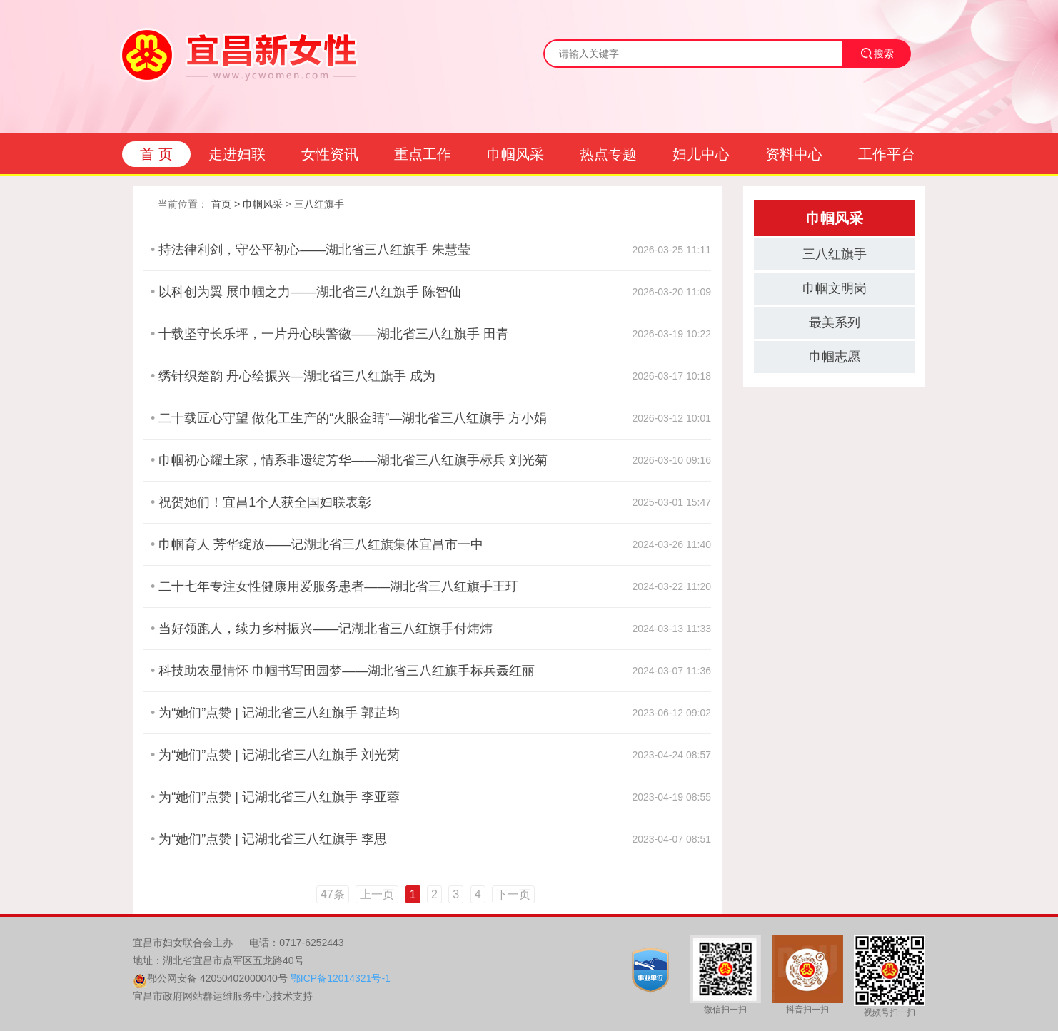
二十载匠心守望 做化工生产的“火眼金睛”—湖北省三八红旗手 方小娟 (352, 418)
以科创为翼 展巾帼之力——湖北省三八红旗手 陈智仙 (309, 292)
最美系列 (834, 322)
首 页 (156, 154)
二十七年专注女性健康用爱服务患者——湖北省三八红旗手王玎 (338, 586)
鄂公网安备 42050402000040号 (217, 978)
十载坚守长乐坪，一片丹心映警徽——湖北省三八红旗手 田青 (333, 334)
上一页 (377, 894)
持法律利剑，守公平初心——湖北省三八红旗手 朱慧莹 (314, 250)
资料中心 (793, 154)
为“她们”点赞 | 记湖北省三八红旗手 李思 (272, 839)
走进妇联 (237, 154)
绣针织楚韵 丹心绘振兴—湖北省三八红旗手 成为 (296, 376)
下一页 (513, 894)
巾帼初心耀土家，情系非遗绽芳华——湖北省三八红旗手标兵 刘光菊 (353, 460)
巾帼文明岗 (834, 288)
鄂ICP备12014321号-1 (341, 978)
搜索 (877, 54)
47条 (333, 894)
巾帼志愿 (834, 357)
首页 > (225, 204)
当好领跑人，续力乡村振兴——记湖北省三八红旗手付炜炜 (325, 628)
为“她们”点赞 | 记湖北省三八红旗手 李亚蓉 (279, 797)
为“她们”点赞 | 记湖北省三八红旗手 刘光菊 (279, 755)
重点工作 (422, 154)
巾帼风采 (515, 154)
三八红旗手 (319, 204)
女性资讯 (329, 154)
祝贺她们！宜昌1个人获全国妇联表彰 (264, 502)
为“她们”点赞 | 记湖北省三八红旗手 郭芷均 (279, 713)
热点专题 (608, 154)
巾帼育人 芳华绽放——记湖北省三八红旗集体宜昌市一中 (320, 544)
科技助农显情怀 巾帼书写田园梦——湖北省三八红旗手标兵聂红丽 (346, 671)
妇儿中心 (701, 154)
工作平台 (886, 154)
